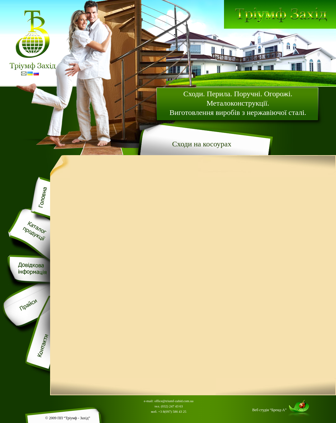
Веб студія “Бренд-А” (269, 410)
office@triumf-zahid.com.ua (173, 401)
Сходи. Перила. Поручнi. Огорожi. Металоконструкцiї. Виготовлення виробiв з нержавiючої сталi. (238, 103)
